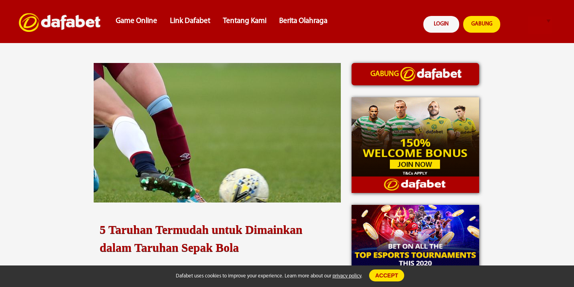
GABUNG (481, 24)
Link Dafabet (190, 21)
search (515, 25)
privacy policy (346, 276)
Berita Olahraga (303, 21)
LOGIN (441, 24)
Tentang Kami (244, 21)
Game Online (136, 21)
